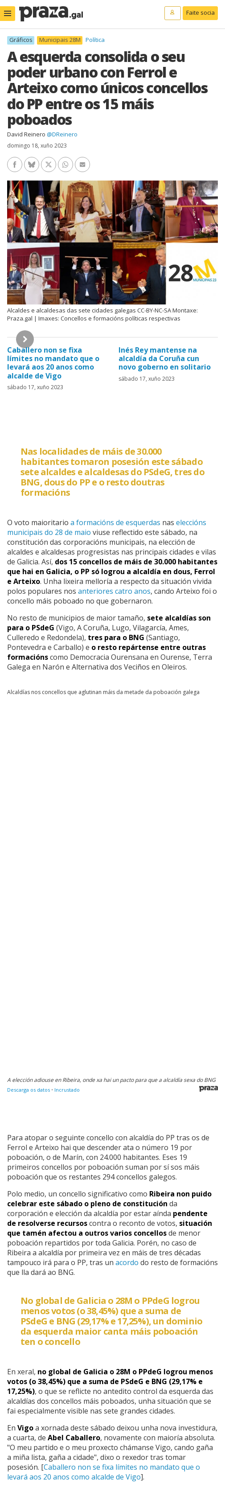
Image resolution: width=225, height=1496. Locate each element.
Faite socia (200, 12)
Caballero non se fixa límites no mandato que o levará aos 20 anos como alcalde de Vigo (53, 363)
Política (95, 40)
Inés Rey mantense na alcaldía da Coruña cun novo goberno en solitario (165, 358)
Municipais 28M (60, 40)
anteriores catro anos (114, 591)
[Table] (112, 901)
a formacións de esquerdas (115, 522)
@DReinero (62, 134)
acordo (127, 1262)
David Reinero (26, 134)
